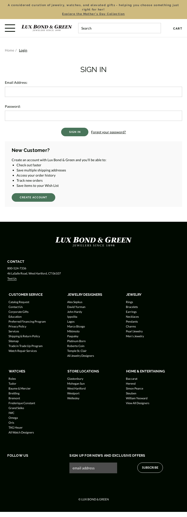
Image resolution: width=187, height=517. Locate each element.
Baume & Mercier (20, 388)
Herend (131, 383)
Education (15, 316)
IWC (11, 413)
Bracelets (132, 307)
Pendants (132, 321)
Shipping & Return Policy (24, 336)
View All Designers (137, 403)
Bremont (14, 398)
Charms (131, 326)
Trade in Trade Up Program (26, 346)
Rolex (12, 378)
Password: (13, 106)
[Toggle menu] (10, 28)
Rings (129, 302)
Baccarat (131, 378)
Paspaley (72, 336)
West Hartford (76, 388)
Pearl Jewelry (134, 331)
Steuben (131, 393)
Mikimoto (73, 331)
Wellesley (73, 398)
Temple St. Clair (77, 351)
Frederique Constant (22, 403)
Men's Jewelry (135, 336)
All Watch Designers (21, 432)
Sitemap (14, 341)
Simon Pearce (134, 388)
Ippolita (72, 316)
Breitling (14, 393)
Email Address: (16, 82)
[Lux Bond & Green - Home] (46, 28)
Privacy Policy (17, 326)
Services (14, 331)
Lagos (71, 321)
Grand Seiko (16, 408)
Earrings (131, 312)
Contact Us (16, 307)
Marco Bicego (76, 326)
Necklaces (132, 316)
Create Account (33, 197)
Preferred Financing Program (27, 321)
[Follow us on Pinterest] (38, 466)
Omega (13, 418)
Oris (11, 422)
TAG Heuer (16, 427)
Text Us (12, 278)
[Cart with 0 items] (174, 28)
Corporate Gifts (18, 312)
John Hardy (74, 312)
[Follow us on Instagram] (29, 466)
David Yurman (76, 307)
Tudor (12, 383)
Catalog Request (19, 302)
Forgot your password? (108, 132)
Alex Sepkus (74, 302)
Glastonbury (75, 378)
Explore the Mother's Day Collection (93, 14)
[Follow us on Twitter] (20, 466)
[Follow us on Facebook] (10, 466)
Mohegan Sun (76, 383)
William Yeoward (137, 398)
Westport (73, 393)
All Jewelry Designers (80, 356)
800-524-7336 (16, 268)
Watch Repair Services (23, 351)
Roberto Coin (75, 346)
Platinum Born (76, 341)
